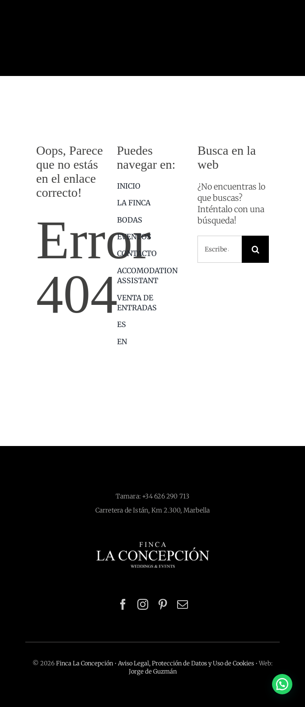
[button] (282, 684)
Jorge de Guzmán (153, 671)
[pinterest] (162, 604)
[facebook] (122, 604)
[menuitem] (152, 324)
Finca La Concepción (84, 663)
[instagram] (142, 604)
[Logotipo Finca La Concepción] (152, 546)
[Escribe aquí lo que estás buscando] (219, 249)
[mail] (182, 604)
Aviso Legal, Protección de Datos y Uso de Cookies (186, 663)
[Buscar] (255, 249)
